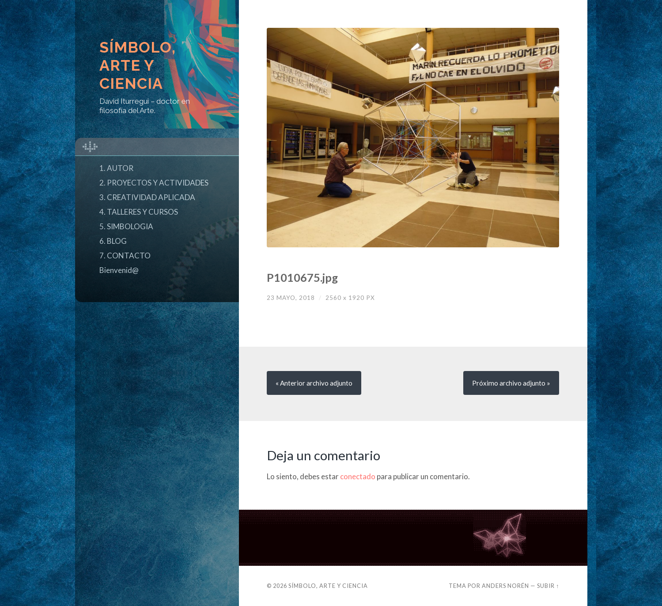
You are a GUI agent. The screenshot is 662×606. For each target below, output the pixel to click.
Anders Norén (505, 585)
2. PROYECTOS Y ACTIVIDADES (153, 182)
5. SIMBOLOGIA (126, 226)
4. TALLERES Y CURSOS (138, 211)
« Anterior (314, 383)
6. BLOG (113, 241)
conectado (357, 476)
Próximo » (511, 383)
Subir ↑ (548, 585)
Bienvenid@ (119, 270)
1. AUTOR (116, 168)
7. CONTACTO (125, 255)
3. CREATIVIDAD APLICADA (147, 197)
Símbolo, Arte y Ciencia (137, 65)
